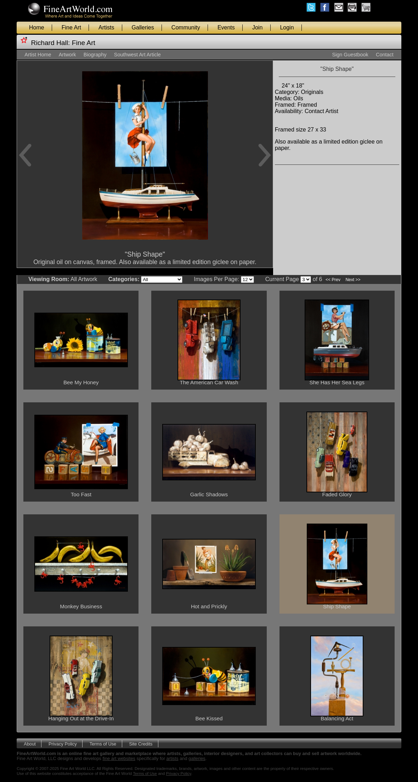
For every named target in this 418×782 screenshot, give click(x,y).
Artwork (67, 54)
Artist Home (37, 54)
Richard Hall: (50, 42)
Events (226, 27)
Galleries (143, 27)
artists (172, 758)
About (29, 743)
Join (257, 27)
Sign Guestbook (350, 54)
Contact (385, 54)
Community (185, 27)
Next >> (352, 279)
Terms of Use (103, 743)
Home (36, 27)
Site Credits (140, 743)
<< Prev (333, 279)
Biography (95, 54)
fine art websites (119, 758)
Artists (106, 27)
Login (287, 27)
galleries (196, 758)
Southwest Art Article (137, 54)
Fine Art (71, 27)
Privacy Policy (63, 743)
